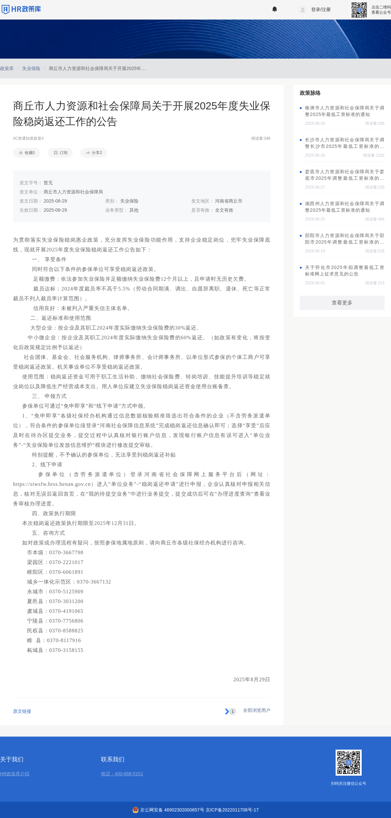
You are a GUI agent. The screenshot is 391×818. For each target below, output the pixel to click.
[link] (7, 68)
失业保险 (31, 68)
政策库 (7, 68)
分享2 (97, 152)
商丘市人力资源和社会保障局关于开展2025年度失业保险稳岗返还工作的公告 (127, 68)
